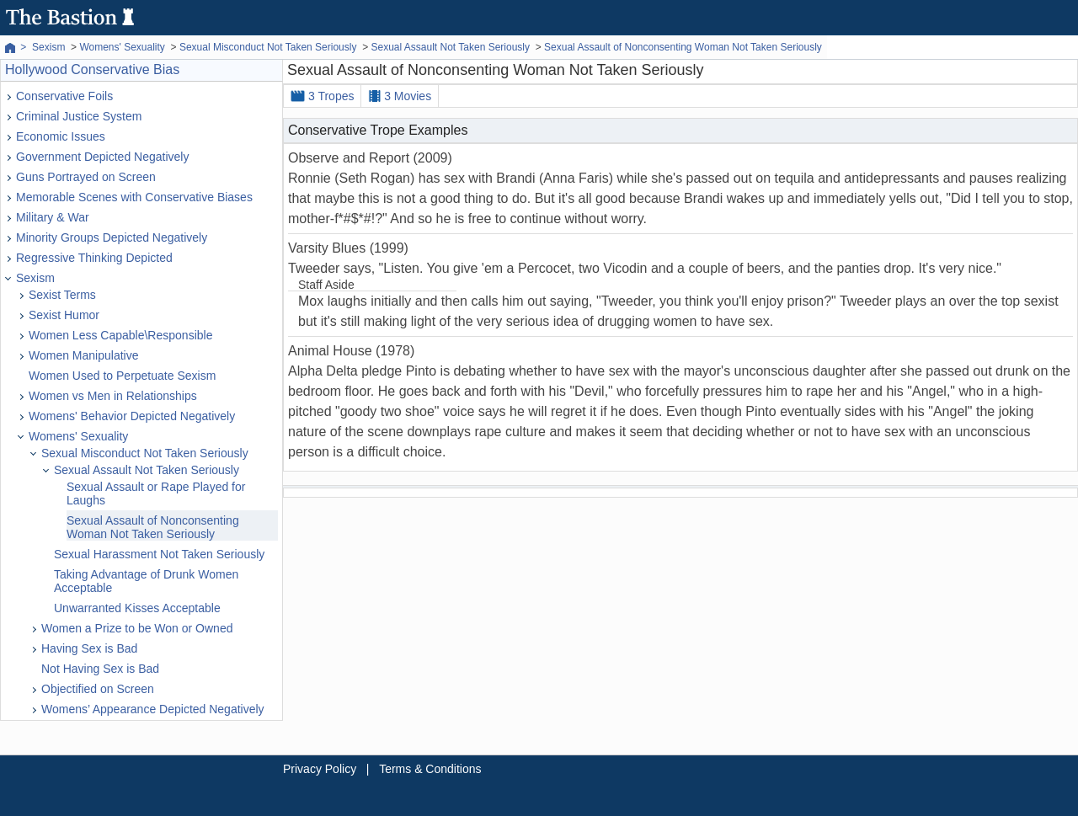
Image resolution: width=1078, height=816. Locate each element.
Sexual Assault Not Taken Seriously (146, 470)
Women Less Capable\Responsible (120, 335)
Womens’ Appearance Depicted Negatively (152, 709)
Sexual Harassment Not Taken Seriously (159, 554)
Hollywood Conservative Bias (92, 69)
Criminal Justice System (78, 116)
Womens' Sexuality (78, 436)
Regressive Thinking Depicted (94, 257)
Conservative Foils (64, 96)
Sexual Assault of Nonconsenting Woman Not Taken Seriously (153, 527)
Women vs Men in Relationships (113, 396)
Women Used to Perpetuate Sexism (122, 375)
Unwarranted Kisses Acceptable (137, 608)
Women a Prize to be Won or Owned (136, 628)
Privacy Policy (319, 769)
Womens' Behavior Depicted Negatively (132, 416)
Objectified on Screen (97, 689)
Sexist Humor (64, 315)
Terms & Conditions (430, 769)
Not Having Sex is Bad (100, 668)
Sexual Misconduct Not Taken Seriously (144, 453)
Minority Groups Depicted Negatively (111, 237)
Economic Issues (60, 136)
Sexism (35, 278)
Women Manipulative (83, 355)
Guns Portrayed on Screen (86, 177)
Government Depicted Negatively (102, 156)
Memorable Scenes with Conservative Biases (134, 197)
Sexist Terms (62, 294)
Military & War (52, 217)
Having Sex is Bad (89, 648)
